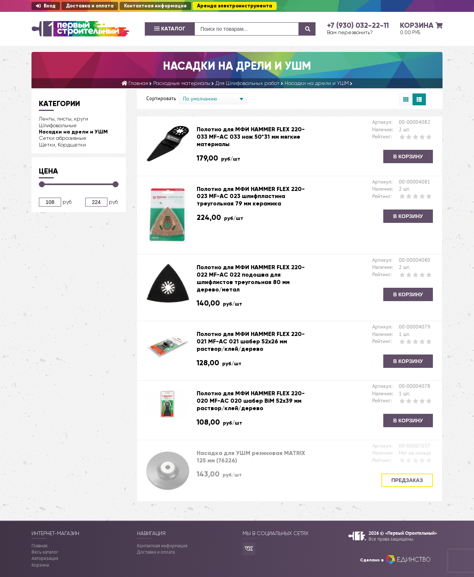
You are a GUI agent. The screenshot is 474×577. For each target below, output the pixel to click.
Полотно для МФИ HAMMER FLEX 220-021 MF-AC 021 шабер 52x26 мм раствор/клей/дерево (251, 341)
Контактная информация (155, 6)
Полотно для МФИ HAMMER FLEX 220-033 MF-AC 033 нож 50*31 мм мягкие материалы (251, 137)
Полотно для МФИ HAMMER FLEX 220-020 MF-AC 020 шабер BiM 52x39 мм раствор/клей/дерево (251, 401)
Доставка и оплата (90, 6)
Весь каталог (44, 552)
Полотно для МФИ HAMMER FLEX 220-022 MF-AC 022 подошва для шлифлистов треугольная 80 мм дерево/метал (251, 278)
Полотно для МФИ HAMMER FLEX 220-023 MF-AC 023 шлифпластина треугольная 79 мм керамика (251, 196)
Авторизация (44, 558)
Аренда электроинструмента (234, 6)
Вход (46, 6)
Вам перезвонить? (350, 32)
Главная (39, 546)
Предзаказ (407, 480)
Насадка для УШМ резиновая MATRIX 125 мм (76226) (251, 456)
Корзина (40, 565)
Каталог (169, 29)
